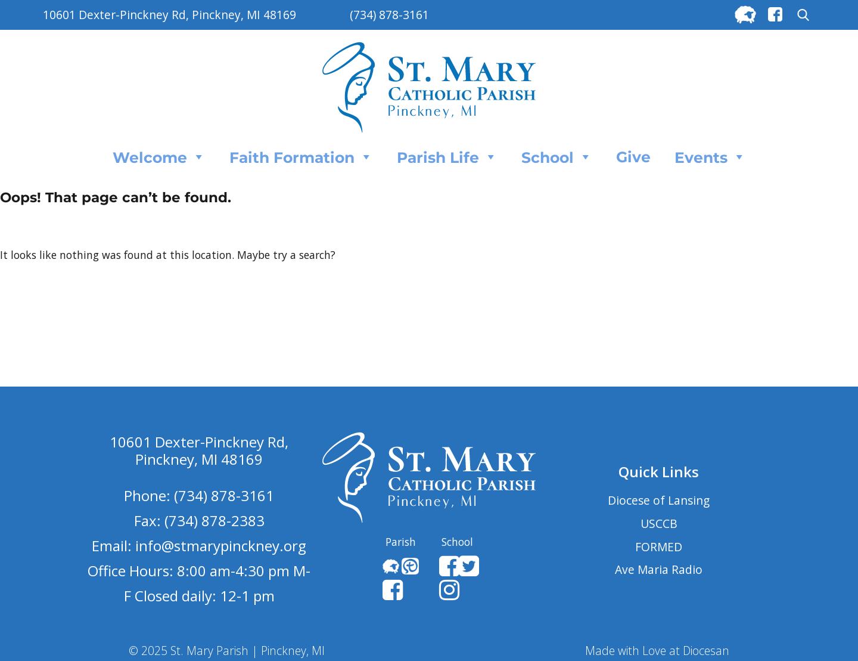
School (556, 157)
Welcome (159, 157)
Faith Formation (301, 157)
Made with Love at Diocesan (657, 651)
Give (633, 157)
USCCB (659, 523)
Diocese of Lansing (659, 500)
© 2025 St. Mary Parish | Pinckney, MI (227, 651)
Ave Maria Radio (658, 569)
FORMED (658, 547)
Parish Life (447, 157)
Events (710, 157)
